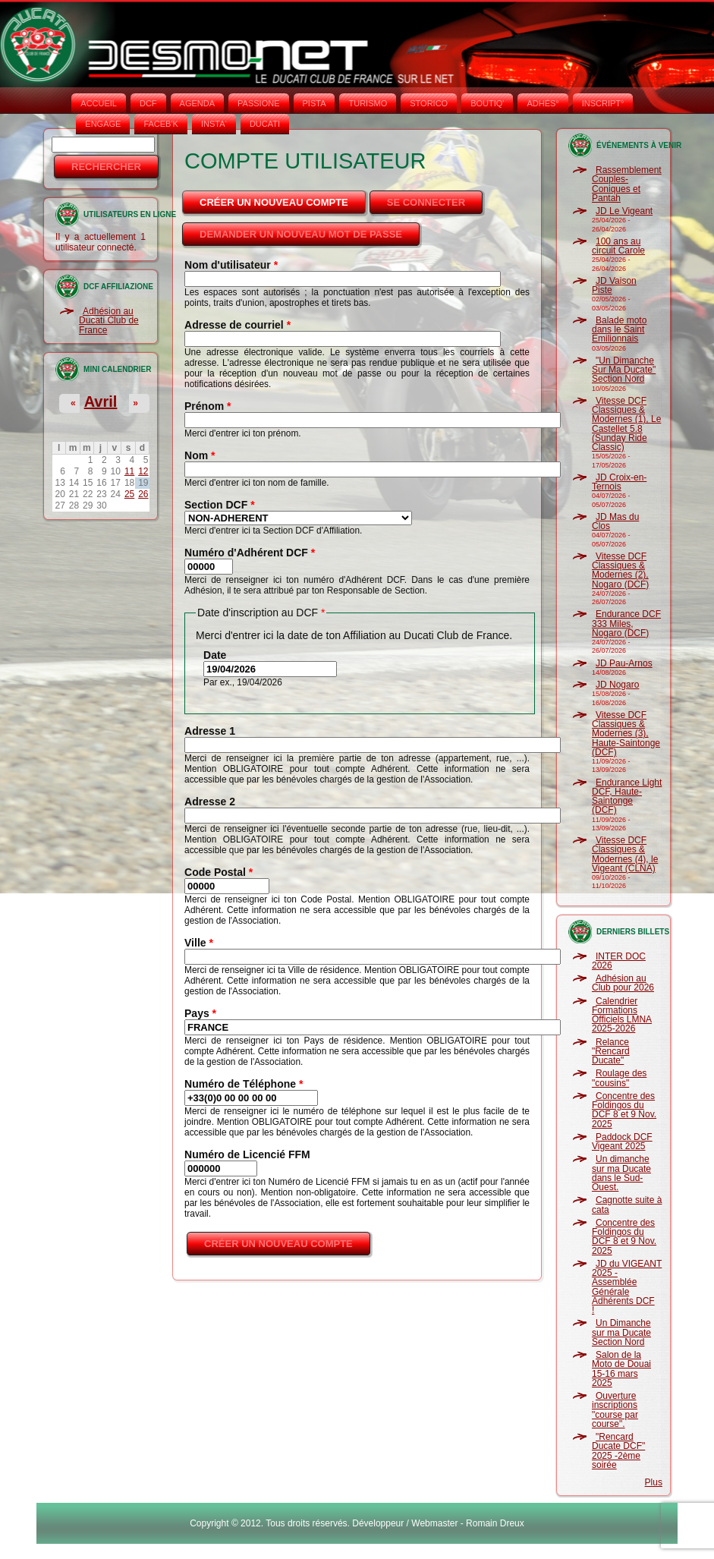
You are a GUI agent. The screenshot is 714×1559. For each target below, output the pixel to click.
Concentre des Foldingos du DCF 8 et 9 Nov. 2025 (624, 1110)
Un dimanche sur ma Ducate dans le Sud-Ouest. (621, 1173)
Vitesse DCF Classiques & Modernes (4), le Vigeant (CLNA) (625, 854)
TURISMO (367, 103)
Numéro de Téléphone (243, 1084)
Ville (198, 943)
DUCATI (265, 123)
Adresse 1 (209, 731)
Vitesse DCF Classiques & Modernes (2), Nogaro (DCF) (620, 570)
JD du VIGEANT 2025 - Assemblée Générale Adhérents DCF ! (627, 1286)
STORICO (429, 103)
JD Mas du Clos (615, 521)
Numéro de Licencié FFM (247, 1154)
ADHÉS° (542, 103)
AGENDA (197, 103)
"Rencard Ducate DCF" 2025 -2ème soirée (618, 1450)
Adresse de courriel (237, 325)
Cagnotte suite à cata (627, 1204)
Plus (653, 1482)
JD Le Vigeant (624, 211)
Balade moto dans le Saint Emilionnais (619, 330)
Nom (199, 455)
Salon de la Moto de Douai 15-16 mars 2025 (621, 1369)
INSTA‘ (214, 123)
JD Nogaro (617, 684)
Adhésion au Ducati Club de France (109, 320)
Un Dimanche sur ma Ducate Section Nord (621, 1332)
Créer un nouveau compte (284, 198)
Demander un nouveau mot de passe (301, 234)
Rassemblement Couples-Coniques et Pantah (627, 184)
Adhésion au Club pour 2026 (623, 983)
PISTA (314, 103)
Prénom (207, 406)
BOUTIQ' (487, 103)
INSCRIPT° (603, 103)
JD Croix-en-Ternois (619, 482)
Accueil (98, 103)
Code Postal (218, 872)
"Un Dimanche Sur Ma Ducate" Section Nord (624, 370)
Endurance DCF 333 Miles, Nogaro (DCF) (626, 623)
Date (214, 655)
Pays (200, 1013)
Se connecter (426, 202)
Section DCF (219, 505)
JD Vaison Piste (614, 285)
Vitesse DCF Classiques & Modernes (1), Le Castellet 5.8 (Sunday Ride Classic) (626, 423)
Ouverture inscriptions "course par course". (615, 1410)
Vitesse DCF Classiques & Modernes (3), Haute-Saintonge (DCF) (626, 733)
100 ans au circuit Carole (618, 246)
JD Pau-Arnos (624, 663)
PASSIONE (258, 103)
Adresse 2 (209, 801)
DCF (148, 103)
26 (143, 494)
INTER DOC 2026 (619, 961)
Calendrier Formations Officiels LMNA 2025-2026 (622, 1015)
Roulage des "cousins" (619, 1078)
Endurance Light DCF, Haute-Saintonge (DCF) (627, 796)
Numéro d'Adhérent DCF (249, 552)
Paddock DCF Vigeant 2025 (622, 1141)
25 (129, 494)
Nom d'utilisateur (231, 265)
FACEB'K (160, 123)
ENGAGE (103, 123)
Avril (101, 401)
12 (143, 471)
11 (129, 471)
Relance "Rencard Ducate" (611, 1051)
